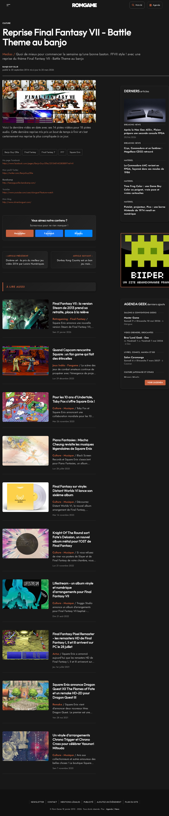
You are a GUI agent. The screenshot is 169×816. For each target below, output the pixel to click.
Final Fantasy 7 (48, 152)
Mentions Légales (70, 802)
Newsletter (37, 802)
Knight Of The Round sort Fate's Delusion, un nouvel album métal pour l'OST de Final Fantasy (72, 539)
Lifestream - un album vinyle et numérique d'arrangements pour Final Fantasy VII (73, 589)
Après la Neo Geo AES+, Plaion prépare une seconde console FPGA (144, 131)
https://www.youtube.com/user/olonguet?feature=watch (27, 192)
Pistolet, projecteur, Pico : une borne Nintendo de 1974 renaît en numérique (144, 210)
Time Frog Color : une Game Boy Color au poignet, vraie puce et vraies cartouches (142, 189)
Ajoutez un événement (109, 802)
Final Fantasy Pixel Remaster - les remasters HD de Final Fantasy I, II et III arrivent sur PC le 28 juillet (73, 640)
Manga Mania (131, 377)
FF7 (62, 152)
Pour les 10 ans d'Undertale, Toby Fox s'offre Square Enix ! (74, 399)
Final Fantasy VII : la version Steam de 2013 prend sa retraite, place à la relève (72, 307)
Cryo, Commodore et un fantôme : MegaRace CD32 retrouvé (143, 149)
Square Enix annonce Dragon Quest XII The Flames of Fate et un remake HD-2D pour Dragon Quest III (74, 690)
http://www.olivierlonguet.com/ (16, 202)
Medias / (9, 54)
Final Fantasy (30, 152)
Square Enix (75, 152)
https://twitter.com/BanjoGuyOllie (17, 173)
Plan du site (131, 802)
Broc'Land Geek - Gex (136, 337)
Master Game (131, 318)
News (117, 809)
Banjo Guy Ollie (10, 67)
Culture (6, 23)
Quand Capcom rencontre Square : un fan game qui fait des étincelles (73, 354)
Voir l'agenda (155, 382)
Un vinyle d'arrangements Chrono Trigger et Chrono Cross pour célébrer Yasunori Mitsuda (73, 741)
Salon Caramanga (134, 357)
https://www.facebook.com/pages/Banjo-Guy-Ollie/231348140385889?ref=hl (37, 163)
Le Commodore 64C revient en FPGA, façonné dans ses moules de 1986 (144, 169)
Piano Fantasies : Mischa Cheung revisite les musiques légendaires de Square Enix (73, 444)
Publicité (88, 802)
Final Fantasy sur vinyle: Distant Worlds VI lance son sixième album (72, 490)
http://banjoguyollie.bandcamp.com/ (19, 182)
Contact (52, 802)
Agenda (109, 809)
